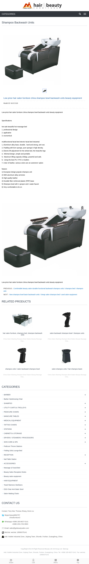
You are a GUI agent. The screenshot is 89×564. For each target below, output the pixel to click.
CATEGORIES (8, 14)
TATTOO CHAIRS (10, 425)
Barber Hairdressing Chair (13, 399)
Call (33, 560)
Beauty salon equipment (12, 476)
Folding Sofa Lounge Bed (13, 451)
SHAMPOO (8, 403)
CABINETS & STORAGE (13, 433)
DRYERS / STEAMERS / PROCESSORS (19, 438)
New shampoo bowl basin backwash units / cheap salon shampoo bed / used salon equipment (43, 294)
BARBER (7, 395)
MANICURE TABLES (11, 416)
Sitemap (65, 549)
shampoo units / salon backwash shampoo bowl (22, 369)
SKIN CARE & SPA (11, 442)
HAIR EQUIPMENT (11, 481)
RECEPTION (8, 455)
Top (78, 560)
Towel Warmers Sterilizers (13, 485)
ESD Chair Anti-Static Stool (13, 489)
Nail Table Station (10, 459)
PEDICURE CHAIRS (11, 412)
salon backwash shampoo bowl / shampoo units (67, 333)
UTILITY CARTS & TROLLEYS (15, 408)
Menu (55, 560)
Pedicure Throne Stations (13, 446)
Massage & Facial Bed (12, 468)
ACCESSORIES (10, 463)
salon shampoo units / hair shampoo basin (67, 369)
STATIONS (8, 429)
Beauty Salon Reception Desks (15, 472)
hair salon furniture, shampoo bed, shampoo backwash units (22, 334)
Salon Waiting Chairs (11, 493)
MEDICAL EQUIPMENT (12, 420)
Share (11, 560)
